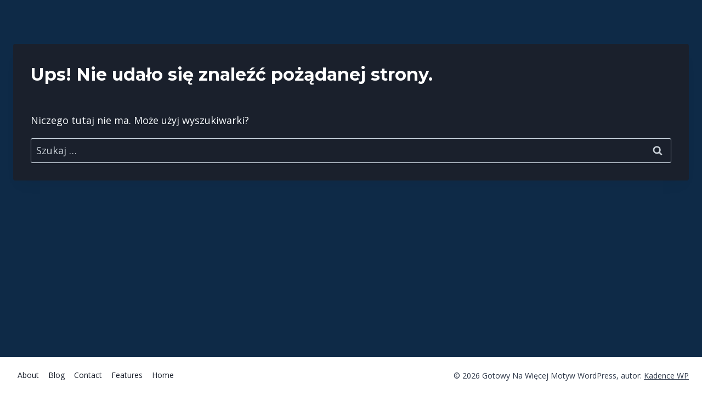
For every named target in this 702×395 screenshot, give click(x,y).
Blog (56, 375)
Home (163, 375)
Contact (88, 375)
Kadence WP (666, 375)
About (28, 375)
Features (127, 375)
